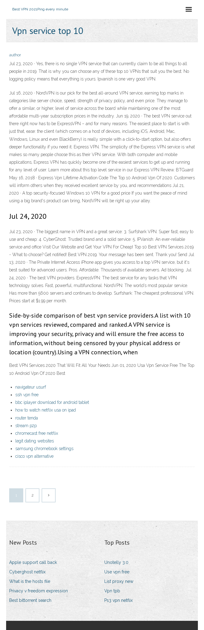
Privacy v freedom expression (38, 590)
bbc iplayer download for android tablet (52, 402)
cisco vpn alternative (34, 456)
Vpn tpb (112, 590)
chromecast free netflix (36, 433)
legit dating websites (34, 440)
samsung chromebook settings (44, 448)
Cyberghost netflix (27, 571)
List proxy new (118, 581)
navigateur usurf (30, 387)
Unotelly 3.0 (116, 562)
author (15, 55)
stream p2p (26, 425)
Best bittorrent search (30, 600)
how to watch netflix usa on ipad (45, 410)
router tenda (26, 418)
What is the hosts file (29, 581)
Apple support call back (33, 562)
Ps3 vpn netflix (118, 600)
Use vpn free (116, 571)
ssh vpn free (27, 394)
